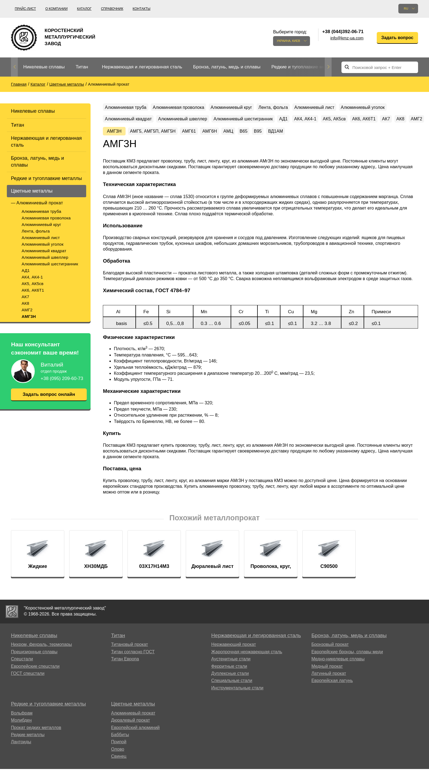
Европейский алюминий (135, 748)
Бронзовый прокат (330, 665)
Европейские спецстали (35, 687)
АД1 (26, 270)
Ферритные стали (229, 687)
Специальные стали (231, 701)
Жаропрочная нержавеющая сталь (246, 672)
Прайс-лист (25, 9)
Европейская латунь (332, 701)
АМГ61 (335, 136)
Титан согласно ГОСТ (133, 672)
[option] (44, 67)
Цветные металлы (32, 191)
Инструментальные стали (237, 708)
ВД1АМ (133, 150)
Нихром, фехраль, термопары (41, 665)
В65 (405, 136)
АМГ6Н (361, 136)
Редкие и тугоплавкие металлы (304, 66)
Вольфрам (22, 734)
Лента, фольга (36, 231)
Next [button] (328, 67)
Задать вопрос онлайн (48, 394)
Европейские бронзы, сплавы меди (347, 672)
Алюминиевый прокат (39, 203)
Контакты (141, 9)
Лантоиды (21, 763)
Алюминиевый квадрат (44, 250)
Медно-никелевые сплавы (337, 680)
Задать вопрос (397, 37)
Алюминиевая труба (41, 211)
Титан (82, 66)
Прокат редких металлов (36, 748)
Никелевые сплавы (44, 66)
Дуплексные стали (230, 694)
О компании (56, 9)
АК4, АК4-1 (32, 277)
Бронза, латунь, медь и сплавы (226, 66)
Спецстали (22, 680)
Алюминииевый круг (41, 224)
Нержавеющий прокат (233, 665)
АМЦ (384, 136)
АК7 (25, 296)
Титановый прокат (129, 665)
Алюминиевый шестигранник (50, 264)
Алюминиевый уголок (42, 244)
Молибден (21, 741)
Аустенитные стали (230, 680)
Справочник (112, 9)
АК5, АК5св (33, 283)
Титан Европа (125, 680)
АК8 (25, 303)
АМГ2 (27, 309)
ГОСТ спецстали (27, 694)
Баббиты (120, 755)
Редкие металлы (28, 755)
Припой (118, 763)
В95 (110, 150)
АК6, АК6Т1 (33, 290)
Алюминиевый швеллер (45, 257)
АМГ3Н (29, 316)
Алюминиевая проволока (46, 218)
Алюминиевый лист (41, 237)
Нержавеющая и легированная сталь (142, 66)
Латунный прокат (328, 694)
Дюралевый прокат (130, 741)
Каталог (84, 9)
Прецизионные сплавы (34, 672)
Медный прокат (327, 687)
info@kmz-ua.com (347, 38)
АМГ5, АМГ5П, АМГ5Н (291, 136)
